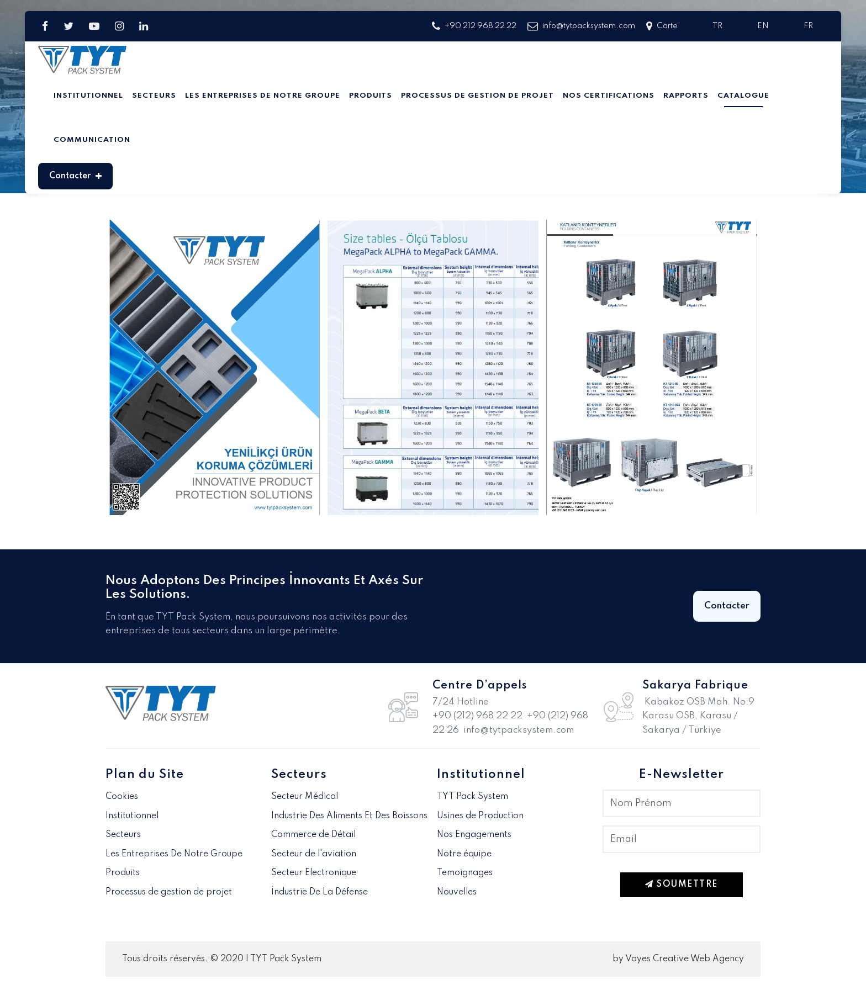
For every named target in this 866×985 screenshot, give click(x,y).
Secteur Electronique (313, 873)
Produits (370, 95)
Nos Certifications (608, 95)
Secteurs (154, 95)
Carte (662, 26)
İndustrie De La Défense (319, 892)
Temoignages (465, 873)
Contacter (75, 176)
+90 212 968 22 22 (474, 26)
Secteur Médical (304, 796)
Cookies (121, 796)
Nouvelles (457, 892)
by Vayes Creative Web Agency (678, 959)
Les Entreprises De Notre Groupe (262, 95)
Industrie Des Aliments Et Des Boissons (349, 816)
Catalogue (743, 95)
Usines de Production (480, 816)
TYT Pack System (472, 796)
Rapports (686, 95)
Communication (92, 140)
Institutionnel (88, 95)
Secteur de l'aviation (313, 854)
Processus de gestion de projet (477, 95)
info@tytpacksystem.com (581, 26)
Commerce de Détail (313, 834)
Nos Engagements (474, 834)
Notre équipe (464, 854)
